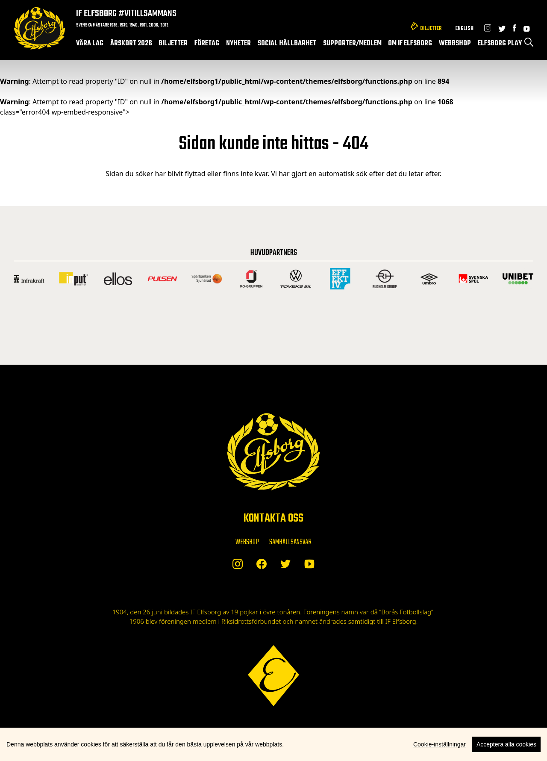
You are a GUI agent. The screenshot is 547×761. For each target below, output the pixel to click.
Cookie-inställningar (439, 744)
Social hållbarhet (287, 43)
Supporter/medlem (352, 43)
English (464, 28)
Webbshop (455, 43)
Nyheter (238, 43)
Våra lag (89, 43)
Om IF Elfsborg (410, 43)
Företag (206, 43)
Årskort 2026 (131, 43)
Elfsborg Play (500, 43)
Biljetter (430, 28)
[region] (273, 744)
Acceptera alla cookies (506, 744)
